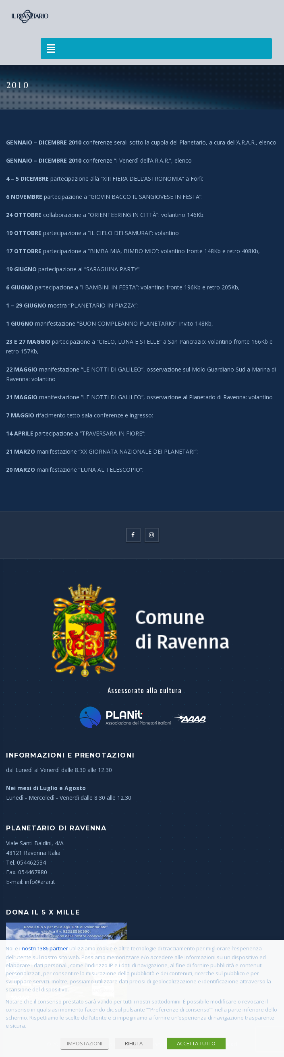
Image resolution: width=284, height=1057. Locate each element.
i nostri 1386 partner (43, 948)
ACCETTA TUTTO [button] (196, 1043)
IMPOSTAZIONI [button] (84, 1043)
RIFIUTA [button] (134, 1043)
